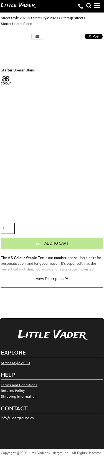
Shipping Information (19, 396)
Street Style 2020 (14, 18)
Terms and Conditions (19, 385)
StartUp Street (72, 18)
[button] (89, 5)
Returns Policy (13, 390)
